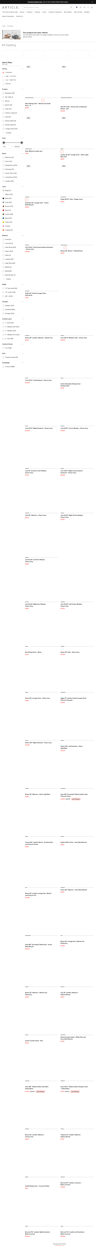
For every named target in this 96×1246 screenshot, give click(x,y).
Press (19, 1235)
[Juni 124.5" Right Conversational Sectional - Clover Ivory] (41, 440)
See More (59, 1188)
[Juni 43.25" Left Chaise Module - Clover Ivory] (77, 529)
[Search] (46, 7)
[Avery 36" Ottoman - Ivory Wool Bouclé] (77, 811)
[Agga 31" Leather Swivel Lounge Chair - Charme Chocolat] (77, 619)
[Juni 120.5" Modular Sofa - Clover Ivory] (41, 305)
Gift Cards (21, 1222)
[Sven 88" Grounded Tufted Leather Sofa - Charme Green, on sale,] (77, 715)
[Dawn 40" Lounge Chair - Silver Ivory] (41, 619)
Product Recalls (6, 1229)
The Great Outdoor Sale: (35, 2)
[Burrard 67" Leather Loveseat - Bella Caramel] (77, 1101)
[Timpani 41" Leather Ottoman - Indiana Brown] (77, 1053)
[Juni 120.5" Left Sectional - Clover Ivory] (77, 305)
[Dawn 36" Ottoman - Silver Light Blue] (41, 715)
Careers (20, 1238)
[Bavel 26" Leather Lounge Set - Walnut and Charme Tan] (41, 811)
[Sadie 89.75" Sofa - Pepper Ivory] (77, 166)
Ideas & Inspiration (23, 1219)
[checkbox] (12, 79)
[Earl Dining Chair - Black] (41, 573)
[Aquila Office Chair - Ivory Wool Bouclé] (77, 763)
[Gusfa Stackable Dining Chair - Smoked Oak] (41, 347)
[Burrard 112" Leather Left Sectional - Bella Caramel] (77, 1150)
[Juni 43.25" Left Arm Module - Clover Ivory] (77, 484)
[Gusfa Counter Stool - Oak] (41, 959)
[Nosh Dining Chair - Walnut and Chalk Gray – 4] (41, 67)
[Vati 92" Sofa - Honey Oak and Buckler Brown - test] (77, 67)
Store (19, 1241)
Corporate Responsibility (6, 1232)
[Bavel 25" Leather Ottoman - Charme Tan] (41, 1053)
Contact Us (5, 1237)
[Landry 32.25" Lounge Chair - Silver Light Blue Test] (77, 118)
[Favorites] (88, 7)
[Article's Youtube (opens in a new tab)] (22, 1210)
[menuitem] (10, 12)
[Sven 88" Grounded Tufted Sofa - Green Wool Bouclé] (41, 859)
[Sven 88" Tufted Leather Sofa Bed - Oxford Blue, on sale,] (41, 1005)
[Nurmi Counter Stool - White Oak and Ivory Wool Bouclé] (77, 959)
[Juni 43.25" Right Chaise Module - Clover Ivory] (41, 484)
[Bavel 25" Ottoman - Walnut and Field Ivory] (41, 911)
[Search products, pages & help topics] (70, 7)
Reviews (20, 1232)
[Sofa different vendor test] (41, 118)
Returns (4, 1225)
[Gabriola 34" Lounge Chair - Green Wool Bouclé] (41, 166)
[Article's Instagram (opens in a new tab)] (3, 1210)
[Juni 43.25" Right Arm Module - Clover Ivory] (41, 529)
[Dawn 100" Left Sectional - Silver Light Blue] (77, 667)
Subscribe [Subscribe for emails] (72, 1229)
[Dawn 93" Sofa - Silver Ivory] (77, 573)
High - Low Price (11, 62)
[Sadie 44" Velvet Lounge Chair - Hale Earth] (41, 260)
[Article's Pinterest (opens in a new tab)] (8, 1210)
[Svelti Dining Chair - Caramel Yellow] (41, 1101)
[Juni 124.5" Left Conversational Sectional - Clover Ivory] (41, 214)
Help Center (5, 1219)
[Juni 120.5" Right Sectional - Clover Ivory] (77, 347)
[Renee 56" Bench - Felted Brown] (77, 214)
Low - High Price (11, 66)
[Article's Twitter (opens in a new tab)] (17, 1210)
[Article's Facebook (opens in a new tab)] (12, 1210)
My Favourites (38, 1222)
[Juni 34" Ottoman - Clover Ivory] (77, 440)
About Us (21, 1229)
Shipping (4, 1222)
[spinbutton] (7, 129)
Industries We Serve (55, 1225)
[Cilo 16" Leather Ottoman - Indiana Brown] (77, 911)
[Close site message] (92, 2)
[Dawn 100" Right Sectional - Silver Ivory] (41, 667)
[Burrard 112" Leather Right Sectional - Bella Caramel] (41, 1150)
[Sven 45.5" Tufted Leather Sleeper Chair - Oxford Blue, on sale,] (77, 1005)
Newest (8, 69)
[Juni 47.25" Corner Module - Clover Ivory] (41, 395)
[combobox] (77, 7)
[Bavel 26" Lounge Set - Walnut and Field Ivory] (77, 859)
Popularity (9, 58)
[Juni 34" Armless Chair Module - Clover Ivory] (77, 395)
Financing (21, 1225)
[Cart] (92, 7)
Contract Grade (54, 1222)
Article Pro (53, 1219)
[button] (80, 7)
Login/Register (38, 1219)
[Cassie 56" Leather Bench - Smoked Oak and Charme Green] (41, 763)
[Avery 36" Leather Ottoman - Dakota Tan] (77, 260)
